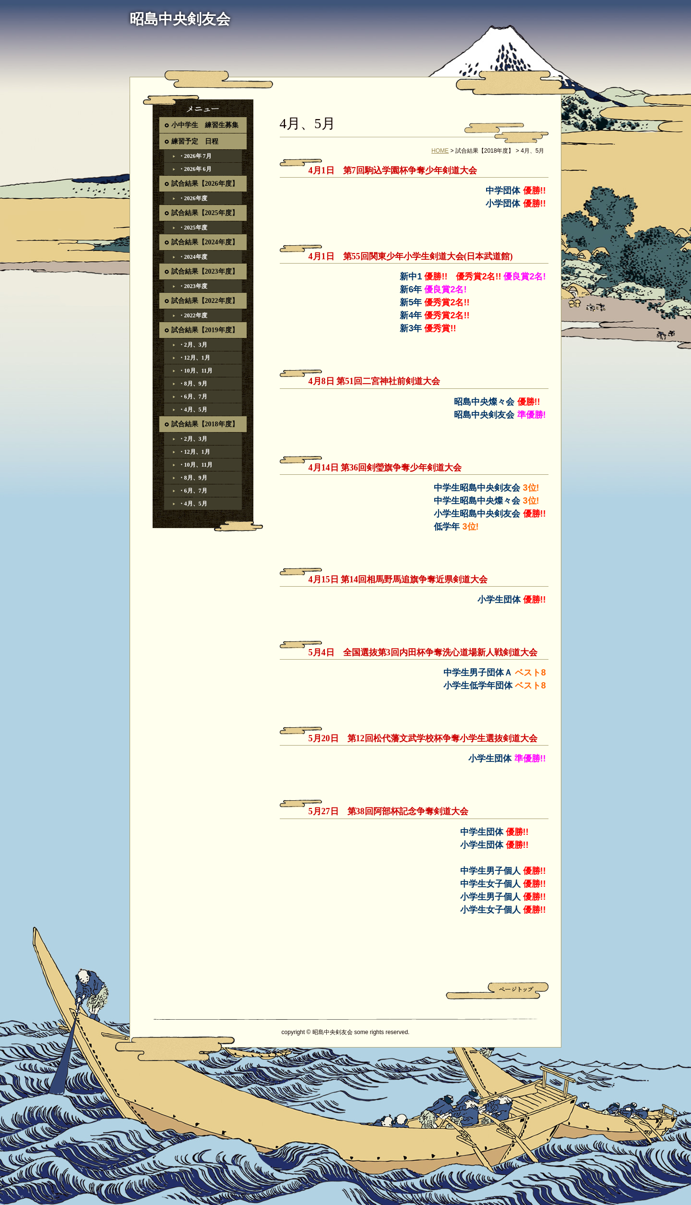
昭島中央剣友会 (180, 19)
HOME (440, 150)
